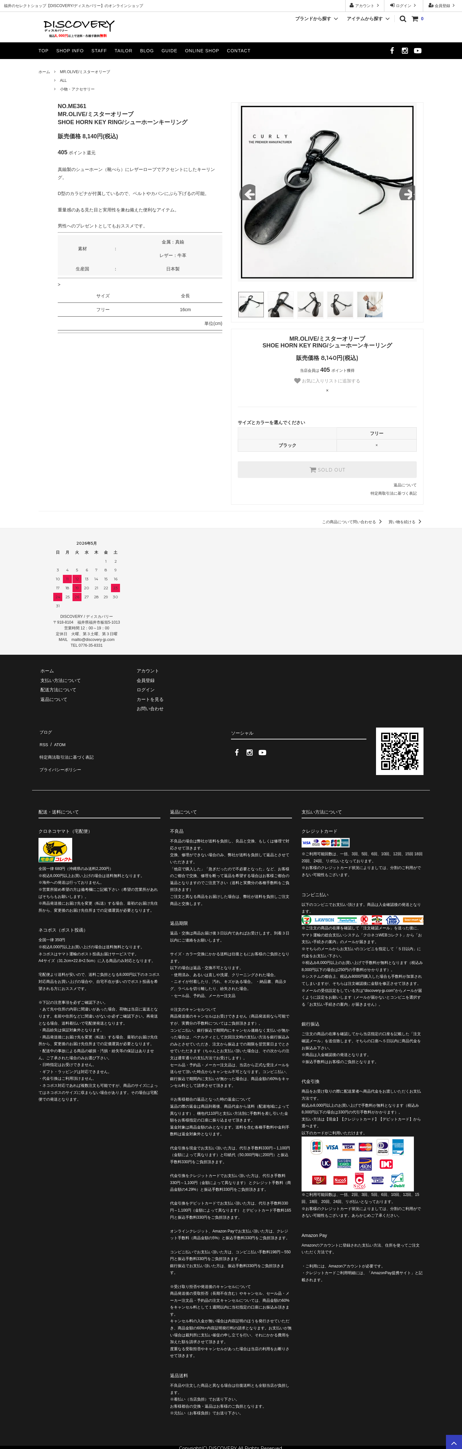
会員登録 (443, 5)
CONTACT (239, 50)
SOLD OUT (327, 469)
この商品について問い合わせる (353, 522)
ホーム (44, 72)
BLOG (147, 50)
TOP (43, 50)
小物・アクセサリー (77, 89)
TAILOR (124, 50)
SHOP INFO (70, 50)
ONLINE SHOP (202, 50)
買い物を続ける (406, 522)
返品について (405, 485)
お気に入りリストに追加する (327, 381)
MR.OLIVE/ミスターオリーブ (85, 72)
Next (407, 192)
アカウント (365, 5)
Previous (247, 192)
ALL (63, 80)
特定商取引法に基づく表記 (394, 493)
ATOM (57, 740)
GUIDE (169, 50)
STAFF (99, 50)
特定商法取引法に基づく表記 (67, 749)
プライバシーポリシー (60, 759)
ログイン (404, 5)
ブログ (45, 730)
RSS (43, 740)
